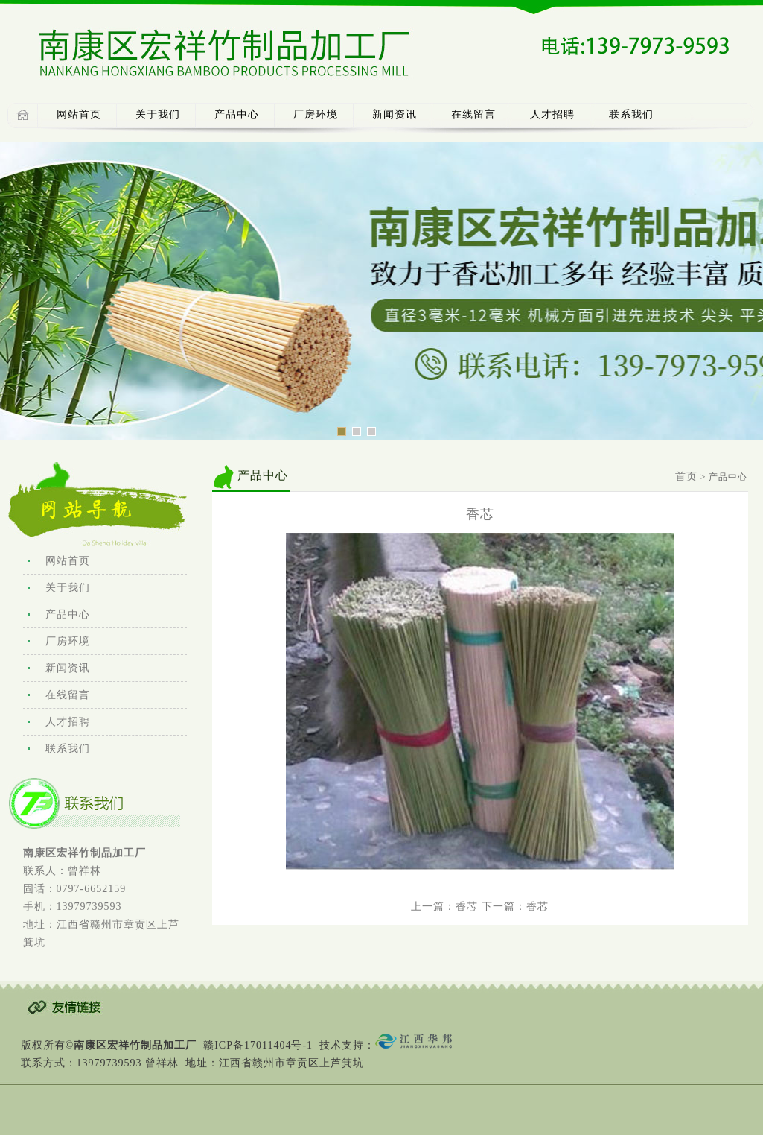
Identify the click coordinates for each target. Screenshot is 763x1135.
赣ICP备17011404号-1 (258, 1045)
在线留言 (473, 114)
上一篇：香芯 (444, 906)
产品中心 (236, 114)
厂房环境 (315, 114)
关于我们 (157, 114)
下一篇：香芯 (515, 906)
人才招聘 (552, 114)
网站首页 (79, 114)
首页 (686, 476)
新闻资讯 (394, 114)
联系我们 (631, 114)
